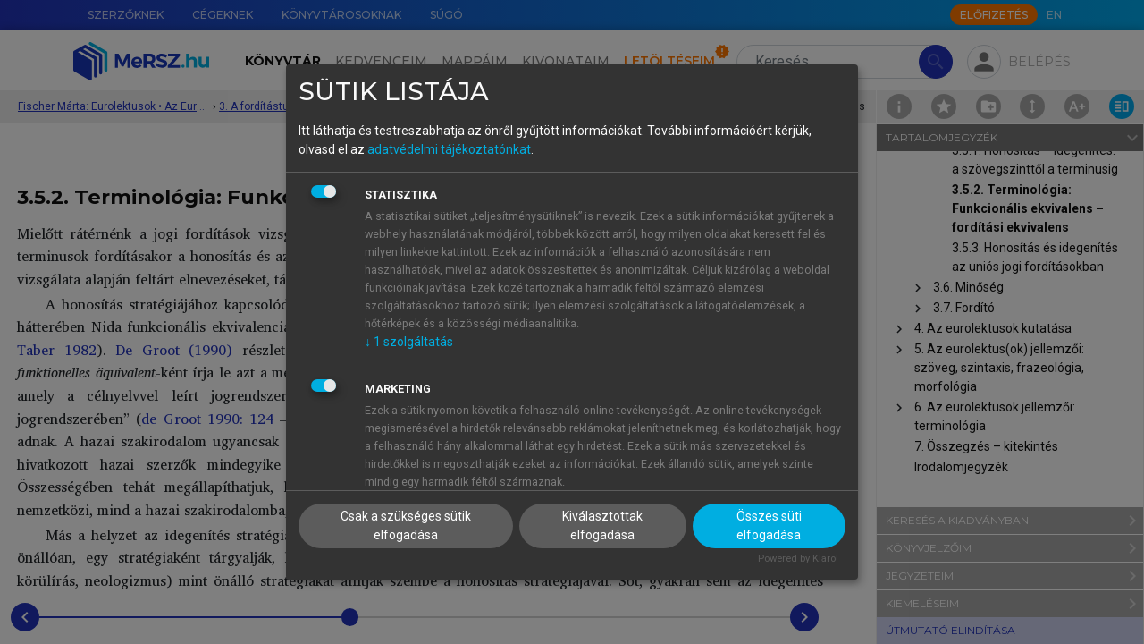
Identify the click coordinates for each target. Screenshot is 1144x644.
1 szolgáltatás (409, 342)
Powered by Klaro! (798, 558)
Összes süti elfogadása (769, 525)
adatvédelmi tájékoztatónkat (449, 149)
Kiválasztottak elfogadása (602, 525)
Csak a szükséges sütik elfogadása (406, 525)
